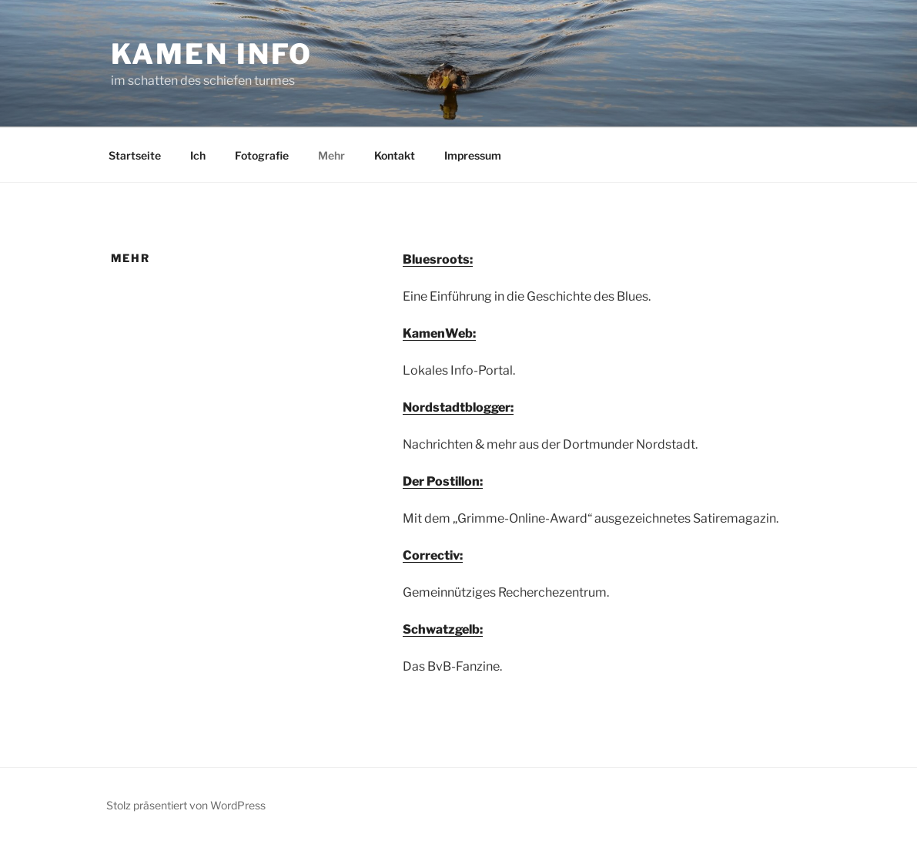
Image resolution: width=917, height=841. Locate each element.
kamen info (212, 54)
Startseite (135, 155)
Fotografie (262, 155)
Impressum (472, 155)
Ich (198, 155)
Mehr (331, 155)
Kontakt (394, 155)
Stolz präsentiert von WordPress (186, 805)
